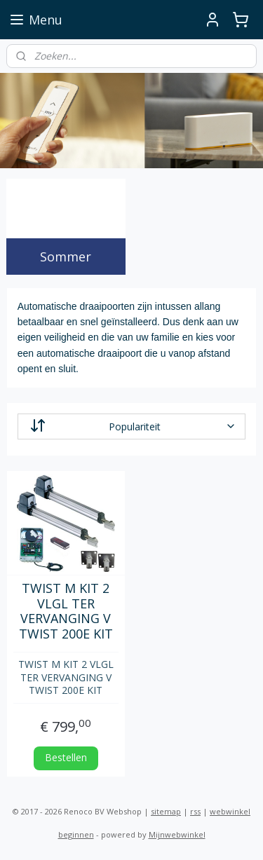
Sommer (65, 256)
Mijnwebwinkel (177, 834)
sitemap (166, 811)
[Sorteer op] (131, 426)
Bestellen (66, 757)
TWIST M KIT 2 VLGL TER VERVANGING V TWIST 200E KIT (66, 612)
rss (195, 811)
